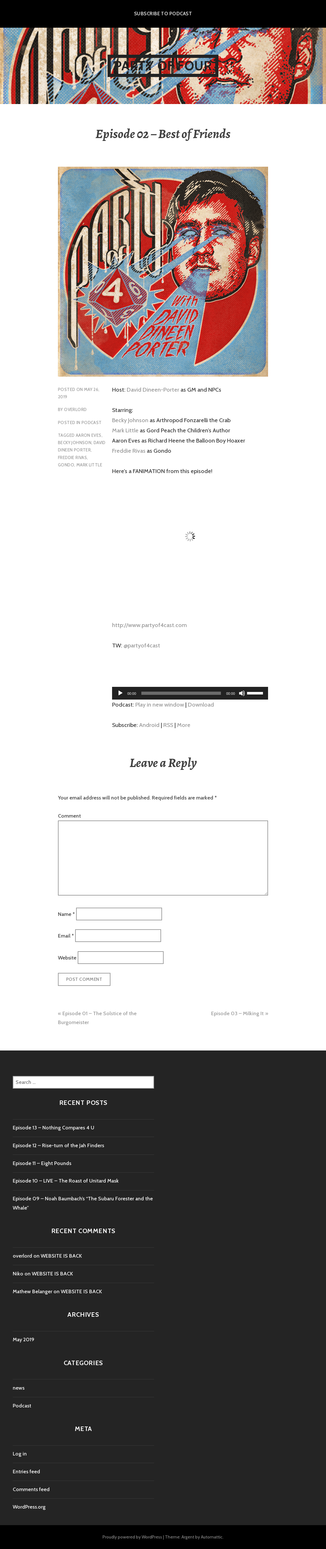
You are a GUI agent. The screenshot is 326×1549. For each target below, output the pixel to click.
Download (201, 704)
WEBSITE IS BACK (61, 1256)
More (183, 725)
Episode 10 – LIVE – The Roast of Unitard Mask (66, 1181)
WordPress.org (29, 1507)
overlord (75, 409)
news (19, 1388)
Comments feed (31, 1489)
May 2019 (23, 1339)
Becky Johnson (130, 420)
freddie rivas (72, 457)
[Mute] (242, 693)
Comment (69, 816)
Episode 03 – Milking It (237, 1013)
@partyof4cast (142, 645)
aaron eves (89, 435)
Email (66, 936)
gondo (66, 464)
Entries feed (26, 1472)
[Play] (120, 693)
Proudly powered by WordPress (132, 1537)
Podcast (92, 422)
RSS (168, 725)
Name (66, 914)
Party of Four (163, 65)
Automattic (212, 1537)
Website (67, 957)
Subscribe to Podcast (163, 14)
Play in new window (159, 704)
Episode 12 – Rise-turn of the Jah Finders (58, 1145)
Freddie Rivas (128, 450)
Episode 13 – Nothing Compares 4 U (53, 1128)
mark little (89, 464)
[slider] (181, 693)
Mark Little (125, 430)
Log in (20, 1454)
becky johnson (74, 442)
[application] (190, 693)
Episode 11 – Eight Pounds (42, 1163)
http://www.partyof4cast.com (149, 625)
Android (149, 725)
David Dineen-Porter (153, 389)
